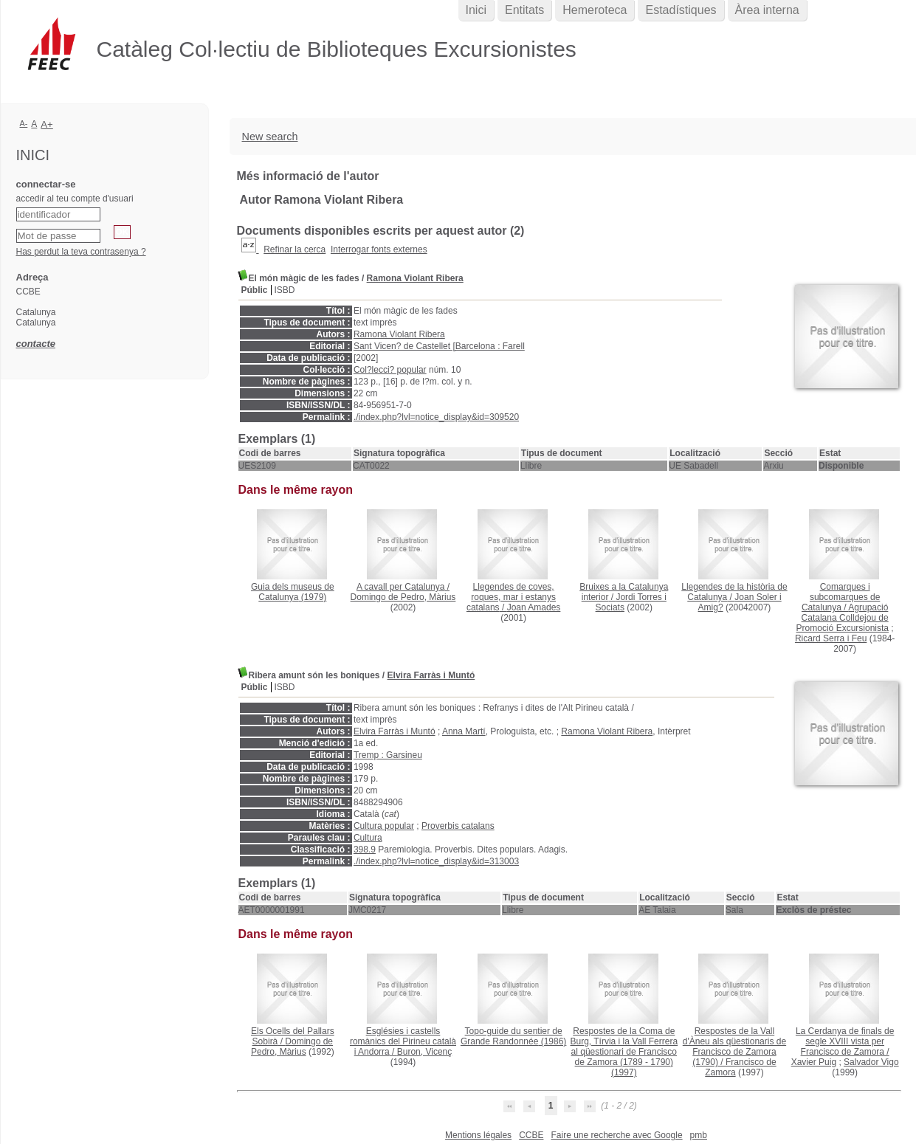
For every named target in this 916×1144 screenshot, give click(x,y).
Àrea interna (767, 10)
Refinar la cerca (295, 249)
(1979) (292, 592)
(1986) (513, 1036)
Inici (476, 10)
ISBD (285, 290)
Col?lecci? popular (390, 370)
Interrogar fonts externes (379, 249)
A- (24, 123)
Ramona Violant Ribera (415, 278)
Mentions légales (478, 1135)
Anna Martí (464, 731)
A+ (47, 124)
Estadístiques (680, 10)
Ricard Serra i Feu (831, 638)
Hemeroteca (594, 10)
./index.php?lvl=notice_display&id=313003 (436, 861)
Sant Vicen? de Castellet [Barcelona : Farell (439, 346)
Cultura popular (384, 826)
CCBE (531, 1135)
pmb (698, 1135)
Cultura (368, 838)
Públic (254, 290)
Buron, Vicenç (424, 1052)
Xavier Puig (813, 1062)
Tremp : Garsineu (388, 755)
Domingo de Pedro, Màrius (403, 597)
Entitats (524, 10)
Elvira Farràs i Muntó (431, 675)
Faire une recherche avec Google (616, 1135)
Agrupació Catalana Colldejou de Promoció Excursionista (842, 617)
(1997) (624, 1052)
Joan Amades (534, 607)
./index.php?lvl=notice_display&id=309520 (436, 417)
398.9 (365, 849)
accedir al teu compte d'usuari (75, 198)
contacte (35, 343)
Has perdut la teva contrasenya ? (81, 252)
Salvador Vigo (871, 1062)
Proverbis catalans (458, 826)
